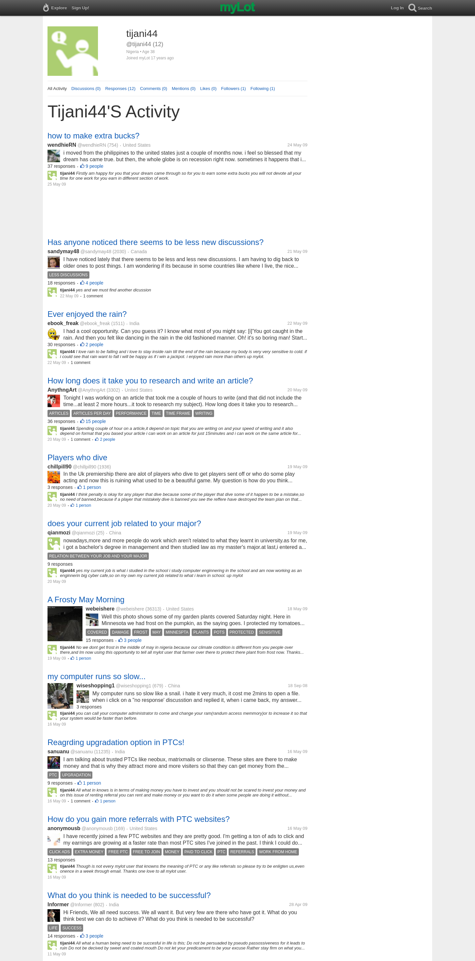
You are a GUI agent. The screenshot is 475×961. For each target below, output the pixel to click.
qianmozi (59, 532)
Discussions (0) (86, 88)
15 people (96, 421)
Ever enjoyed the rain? (87, 314)
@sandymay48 (95, 251)
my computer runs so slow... (96, 676)
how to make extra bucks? (94, 135)
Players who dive (77, 457)
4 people (95, 282)
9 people (95, 166)
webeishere (100, 609)
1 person (92, 487)
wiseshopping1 (96, 685)
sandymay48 (63, 251)
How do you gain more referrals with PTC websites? (139, 819)
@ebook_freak (95, 323)
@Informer (81, 904)
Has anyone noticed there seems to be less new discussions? (156, 242)
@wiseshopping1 (133, 685)
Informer (58, 904)
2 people (95, 344)
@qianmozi (83, 532)
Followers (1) (233, 88)
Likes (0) (208, 88)
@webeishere (130, 609)
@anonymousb (96, 828)
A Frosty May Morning (86, 599)
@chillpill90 (84, 466)
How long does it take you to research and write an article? (150, 380)
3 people (133, 640)
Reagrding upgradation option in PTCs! (116, 742)
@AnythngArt (91, 390)
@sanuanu (82, 751)
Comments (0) (153, 88)
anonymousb (64, 828)
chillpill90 (60, 466)
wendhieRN (62, 145)
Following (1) (262, 88)
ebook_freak (63, 323)
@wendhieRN (92, 145)
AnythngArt (62, 390)
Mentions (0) (184, 88)
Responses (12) (120, 88)
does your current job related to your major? (124, 523)
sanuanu (58, 751)
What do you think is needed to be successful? (129, 895)
